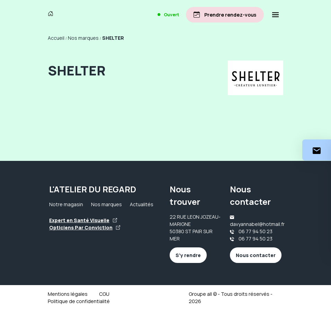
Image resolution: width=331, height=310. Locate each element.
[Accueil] (52, 14)
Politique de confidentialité (79, 301)
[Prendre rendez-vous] (225, 14)
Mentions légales (68, 294)
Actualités (141, 204)
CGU (104, 294)
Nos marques (106, 204)
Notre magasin (66, 204)
